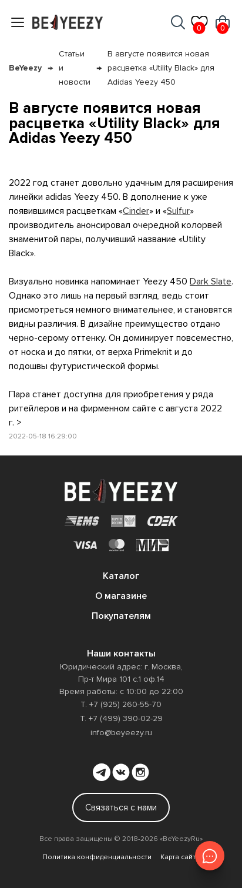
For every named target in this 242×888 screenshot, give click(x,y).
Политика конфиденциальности (97, 857)
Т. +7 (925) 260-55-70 (121, 704)
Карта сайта (180, 857)
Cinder (136, 211)
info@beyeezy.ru (121, 733)
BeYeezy (25, 68)
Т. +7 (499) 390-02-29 (121, 718)
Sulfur (178, 211)
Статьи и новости (74, 68)
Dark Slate (210, 281)
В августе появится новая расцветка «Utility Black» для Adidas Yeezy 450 (160, 68)
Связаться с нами (121, 807)
